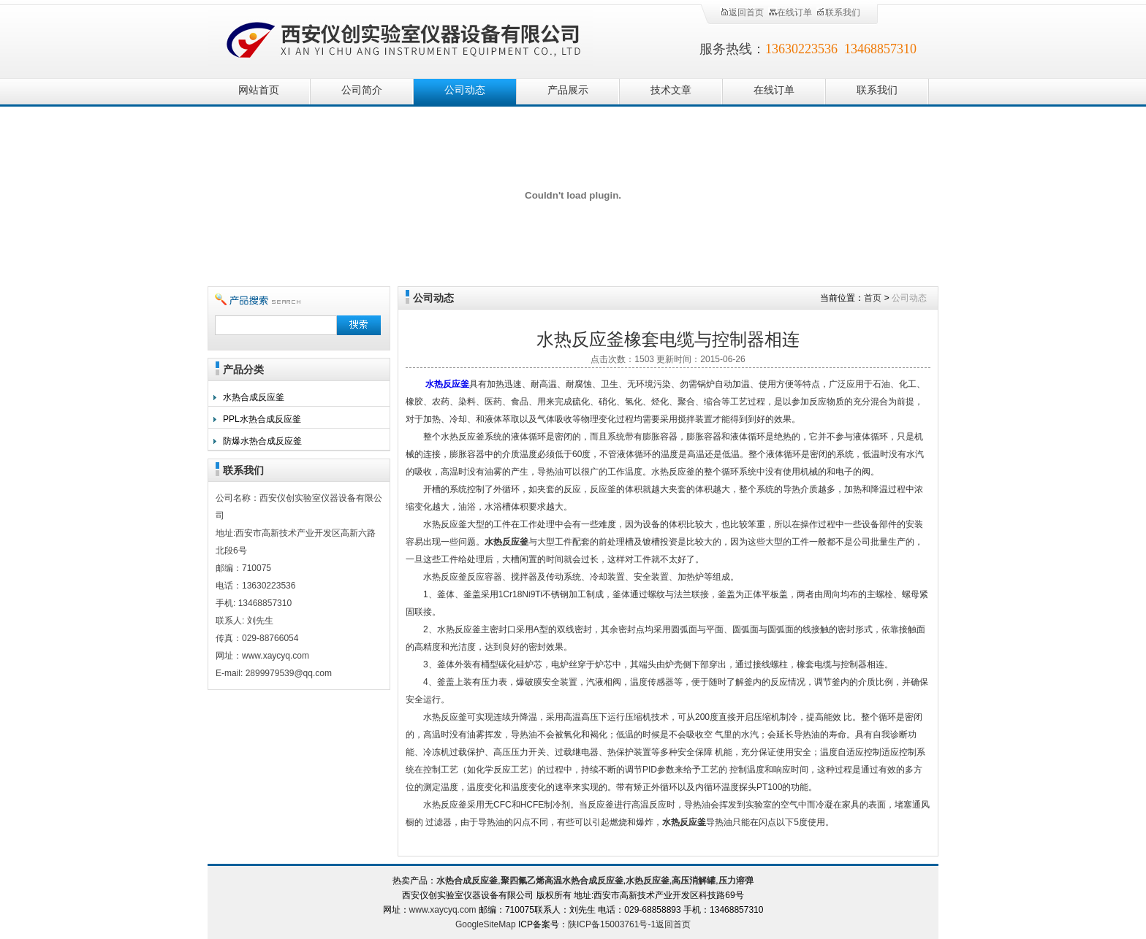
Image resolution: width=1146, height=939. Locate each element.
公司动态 (464, 90)
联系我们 (838, 12)
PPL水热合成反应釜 (262, 419)
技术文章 (670, 90)
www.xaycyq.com (443, 910)
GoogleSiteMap (485, 924)
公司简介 (361, 90)
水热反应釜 (447, 384)
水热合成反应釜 (253, 397)
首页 (872, 298)
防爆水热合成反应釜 (262, 441)
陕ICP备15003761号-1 (612, 924)
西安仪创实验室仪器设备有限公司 (405, 38)
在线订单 (790, 12)
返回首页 (742, 12)
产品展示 (567, 90)
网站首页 (258, 90)
